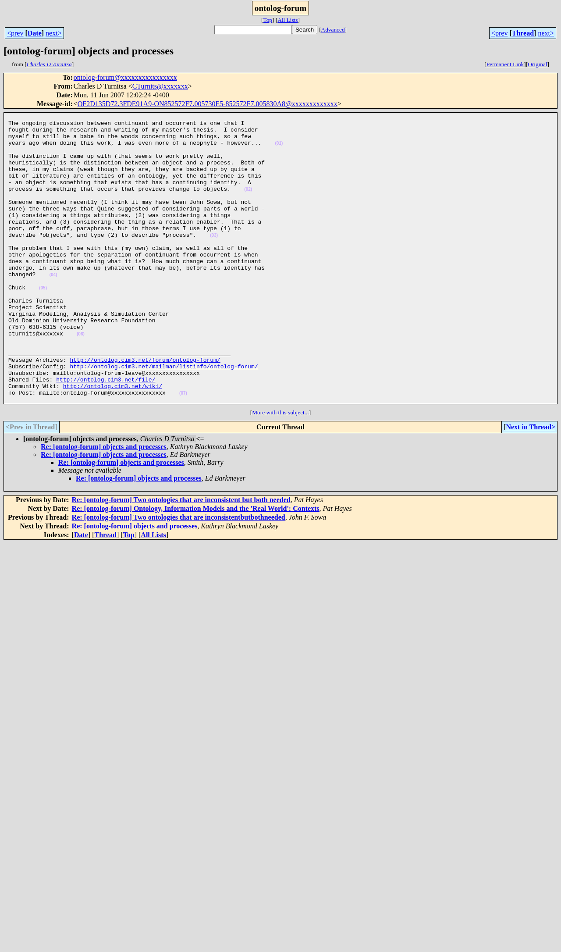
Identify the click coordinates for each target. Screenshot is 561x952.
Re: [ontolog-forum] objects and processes (104, 504)
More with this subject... (280, 470)
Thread (523, 33)
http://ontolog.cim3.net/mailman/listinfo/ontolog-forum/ (164, 417)
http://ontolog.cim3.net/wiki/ (112, 441)
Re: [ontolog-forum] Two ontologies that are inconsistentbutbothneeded (178, 575)
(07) (183, 449)
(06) (81, 378)
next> (54, 33)
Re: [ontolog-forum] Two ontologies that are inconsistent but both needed (181, 557)
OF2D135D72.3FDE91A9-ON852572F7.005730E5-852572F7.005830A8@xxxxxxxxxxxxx (207, 103)
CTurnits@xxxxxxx (160, 86)
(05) (43, 323)
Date (35, 33)
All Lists (287, 20)
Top (267, 20)
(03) (214, 260)
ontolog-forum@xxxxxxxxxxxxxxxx (125, 77)
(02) (248, 205)
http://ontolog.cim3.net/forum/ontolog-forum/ (145, 410)
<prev (15, 33)
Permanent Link (505, 64)
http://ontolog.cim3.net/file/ (105, 433)
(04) (53, 307)
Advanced (333, 29)
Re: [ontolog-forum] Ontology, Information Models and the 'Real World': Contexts (196, 566)
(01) (279, 149)
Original (537, 64)
